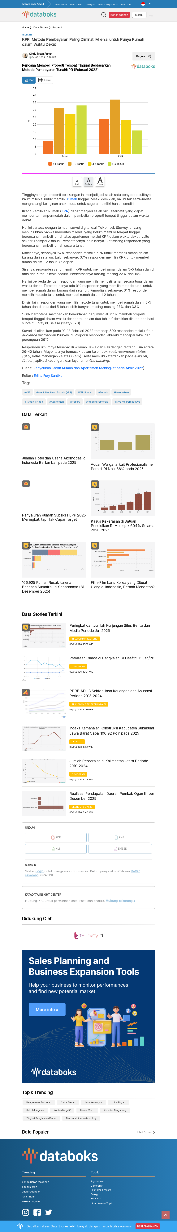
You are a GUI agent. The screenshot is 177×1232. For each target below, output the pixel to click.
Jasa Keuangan (93, 1102)
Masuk (139, 14)
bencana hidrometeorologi (81, 1118)
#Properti (75, 401)
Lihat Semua (144, 1132)
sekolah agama (35, 1110)
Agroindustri (98, 1181)
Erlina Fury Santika (47, 376)
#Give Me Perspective (127, 401)
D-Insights (90, 4)
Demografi (78, 666)
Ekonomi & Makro (82, 807)
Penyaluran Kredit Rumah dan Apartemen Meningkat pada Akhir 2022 (88, 368)
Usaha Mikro (87, 1110)
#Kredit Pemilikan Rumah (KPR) (54, 392)
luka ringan (118, 1102)
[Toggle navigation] (150, 14)
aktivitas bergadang (115, 1110)
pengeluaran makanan (38, 1102)
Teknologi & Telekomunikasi (89, 704)
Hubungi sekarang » (120, 901)
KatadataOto (126, 4)
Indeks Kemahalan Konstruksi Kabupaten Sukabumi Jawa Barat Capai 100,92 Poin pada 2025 (111, 731)
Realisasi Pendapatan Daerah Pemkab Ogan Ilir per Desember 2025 (111, 796)
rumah (72, 199)
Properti (57, 27)
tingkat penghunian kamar (41, 1118)
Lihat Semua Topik (102, 1203)
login (40, 871)
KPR (64, 211)
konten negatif (62, 1110)
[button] (146, 4)
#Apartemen (56, 401)
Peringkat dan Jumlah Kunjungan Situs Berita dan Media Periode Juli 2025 (109, 628)
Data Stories (40, 27)
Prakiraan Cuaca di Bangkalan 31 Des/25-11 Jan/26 (111, 658)
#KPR (27, 392)
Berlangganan (119, 14)
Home (25, 27)
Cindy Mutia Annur (40, 53)
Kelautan (96, 1198)
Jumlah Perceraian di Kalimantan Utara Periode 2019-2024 (108, 763)
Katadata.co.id (61, 4)
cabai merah (68, 1102)
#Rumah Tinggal (33, 401)
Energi (94, 1194)
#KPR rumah (85, 392)
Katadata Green (76, 4)
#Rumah (103, 392)
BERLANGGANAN (147, 1226)
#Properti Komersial (97, 401)
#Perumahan (121, 392)
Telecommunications (84, 638)
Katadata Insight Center (108, 4)
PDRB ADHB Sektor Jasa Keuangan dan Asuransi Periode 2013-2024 (110, 693)
